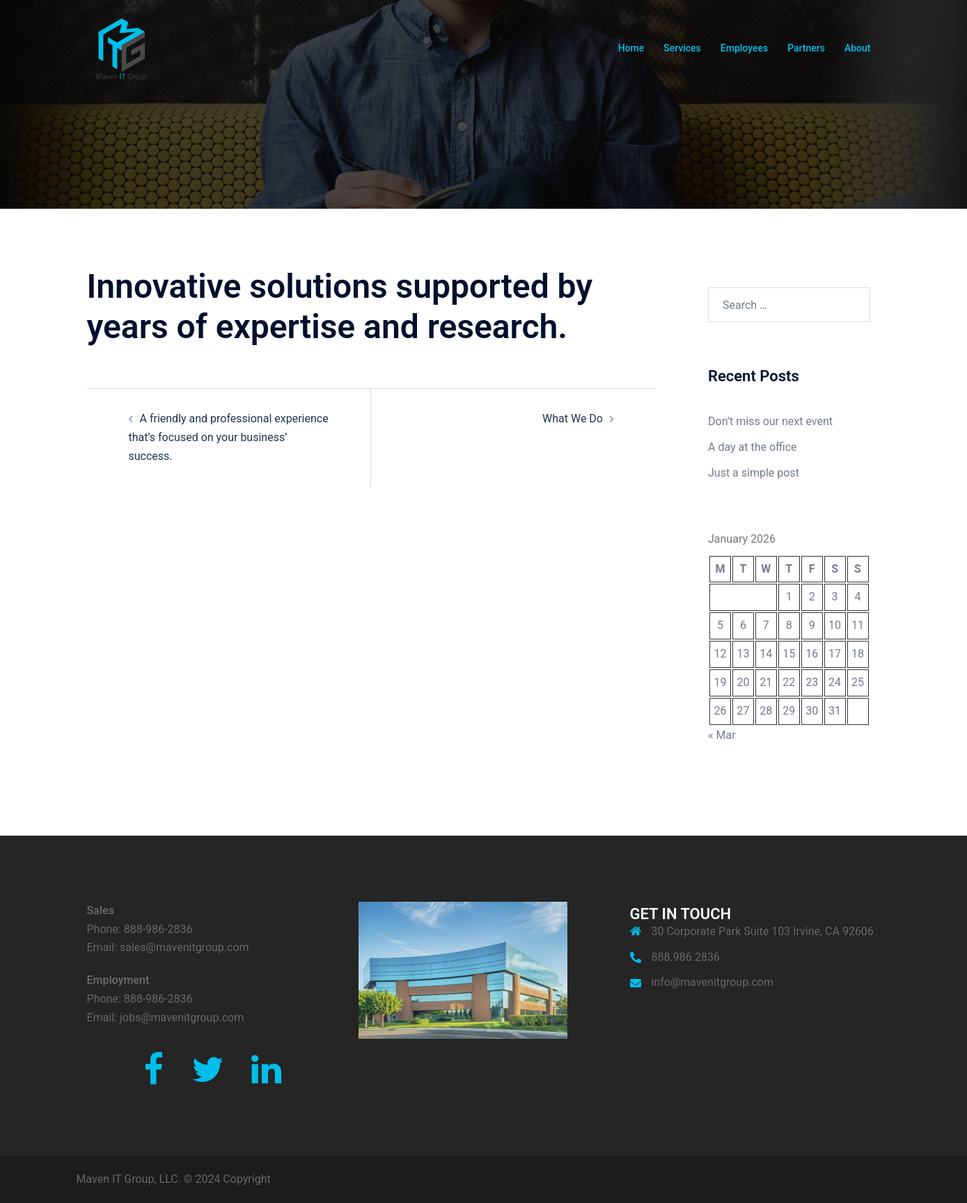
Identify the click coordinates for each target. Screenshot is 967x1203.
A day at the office (752, 447)
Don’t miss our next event (770, 421)
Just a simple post (753, 472)
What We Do (572, 418)
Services (682, 48)
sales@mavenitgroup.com (184, 947)
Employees (744, 48)
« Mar (722, 735)
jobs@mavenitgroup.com (182, 1017)
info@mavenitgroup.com (712, 982)
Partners (806, 48)
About (857, 48)
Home (631, 48)
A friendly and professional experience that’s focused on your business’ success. (229, 437)
